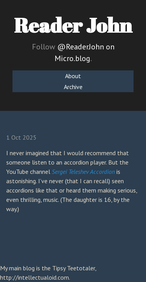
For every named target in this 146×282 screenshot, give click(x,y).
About (73, 76)
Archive (73, 87)
